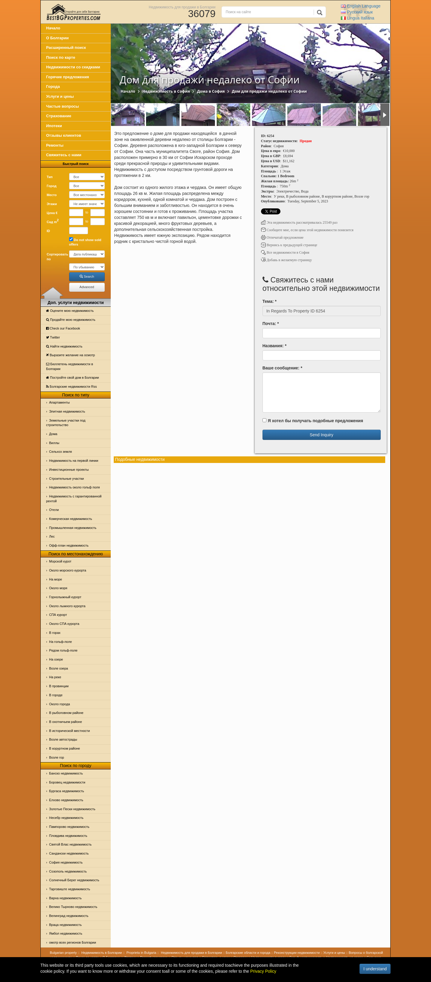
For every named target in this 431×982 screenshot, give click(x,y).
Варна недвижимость (65, 898)
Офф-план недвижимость (69, 545)
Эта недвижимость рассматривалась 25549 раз (299, 222)
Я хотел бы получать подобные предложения (312, 420)
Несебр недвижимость (66, 817)
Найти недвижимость (64, 346)
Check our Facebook (63, 328)
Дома (53, 434)
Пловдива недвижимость (68, 835)
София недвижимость (66, 862)
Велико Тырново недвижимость (73, 907)
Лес (52, 536)
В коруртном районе (64, 748)
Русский (357, 12)
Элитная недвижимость (67, 411)
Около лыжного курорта (67, 606)
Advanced (87, 287)
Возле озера (58, 668)
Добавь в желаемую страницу (286, 260)
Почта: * (270, 323)
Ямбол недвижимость (65, 933)
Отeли (54, 510)
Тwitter (53, 337)
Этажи (52, 204)
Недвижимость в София (166, 91)
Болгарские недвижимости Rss (71, 386)
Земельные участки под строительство (66, 423)
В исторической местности (69, 731)
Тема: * (269, 301)
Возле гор (56, 757)
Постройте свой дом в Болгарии (72, 377)
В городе (56, 695)
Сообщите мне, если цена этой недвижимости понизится (307, 230)
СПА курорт (58, 614)
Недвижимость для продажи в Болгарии (182, 7)
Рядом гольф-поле (63, 650)
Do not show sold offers (85, 241)
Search (87, 276)
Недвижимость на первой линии (73, 460)
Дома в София (211, 91)
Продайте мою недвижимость (70, 319)
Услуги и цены (60, 96)
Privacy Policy (263, 971)
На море (55, 579)
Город (52, 186)
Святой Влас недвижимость (70, 844)
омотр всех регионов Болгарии (72, 942)
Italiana (357, 18)
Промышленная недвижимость (72, 528)
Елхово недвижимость (66, 800)
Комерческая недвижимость (70, 519)
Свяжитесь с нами (63, 155)
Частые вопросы (62, 106)
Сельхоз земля (60, 451)
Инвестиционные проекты (69, 469)
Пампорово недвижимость (69, 826)
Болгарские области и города (248, 952)
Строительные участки (66, 478)
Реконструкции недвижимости (297, 952)
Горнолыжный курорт (65, 597)
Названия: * (274, 345)
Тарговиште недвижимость (69, 889)
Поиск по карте (60, 57)
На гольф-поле (60, 641)
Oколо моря (58, 588)
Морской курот (60, 561)
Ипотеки (54, 126)
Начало (53, 28)
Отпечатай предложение (282, 237)
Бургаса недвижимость (66, 791)
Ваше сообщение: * (282, 368)
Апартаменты (59, 402)
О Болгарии (57, 38)
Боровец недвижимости (67, 782)
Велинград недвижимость (68, 916)
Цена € (52, 213)
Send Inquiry (321, 434)
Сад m (53, 221)
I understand (375, 968)
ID (48, 231)
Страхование (58, 116)
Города (53, 86)
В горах (54, 632)
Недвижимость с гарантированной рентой (73, 498)
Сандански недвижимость (69, 853)
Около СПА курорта (64, 623)
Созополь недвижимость (68, 871)
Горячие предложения (67, 77)
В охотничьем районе (65, 722)
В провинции (59, 686)
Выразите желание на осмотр (70, 355)
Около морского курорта (67, 570)
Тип (50, 177)
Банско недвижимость (66, 773)
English (360, 6)
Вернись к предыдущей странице (289, 245)
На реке (55, 677)
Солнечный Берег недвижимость (74, 880)
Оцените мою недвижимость (70, 310)
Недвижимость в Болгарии (101, 952)
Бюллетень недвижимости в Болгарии (69, 366)
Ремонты (54, 145)
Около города (59, 704)
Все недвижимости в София (285, 252)
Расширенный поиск (66, 47)
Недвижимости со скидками (73, 67)
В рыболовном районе (66, 713)
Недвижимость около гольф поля (74, 487)
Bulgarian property (63, 952)
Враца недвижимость (65, 925)
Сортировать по (56, 256)
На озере (56, 659)
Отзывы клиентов (63, 135)
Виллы (54, 443)
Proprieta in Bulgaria (142, 952)
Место (52, 195)
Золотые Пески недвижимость (72, 809)
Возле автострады (63, 739)
